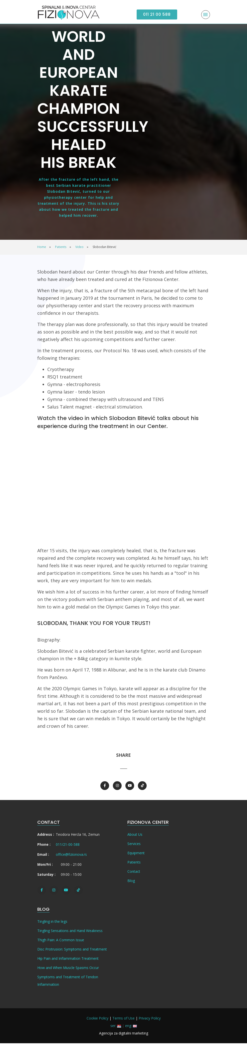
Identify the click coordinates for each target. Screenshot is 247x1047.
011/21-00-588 (68, 848)
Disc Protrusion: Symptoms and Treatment (72, 952)
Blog (131, 884)
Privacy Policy (150, 1022)
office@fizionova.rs (71, 858)
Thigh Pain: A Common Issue (60, 943)
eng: (131, 1029)
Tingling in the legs (52, 925)
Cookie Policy (97, 1022)
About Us (134, 838)
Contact (133, 875)
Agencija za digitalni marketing (123, 1036)
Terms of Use (123, 1022)
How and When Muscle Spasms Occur (68, 971)
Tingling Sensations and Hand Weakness (70, 934)
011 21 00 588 (157, 14)
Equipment (136, 856)
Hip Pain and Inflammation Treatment (68, 962)
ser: (115, 1029)
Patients (134, 866)
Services (134, 847)
